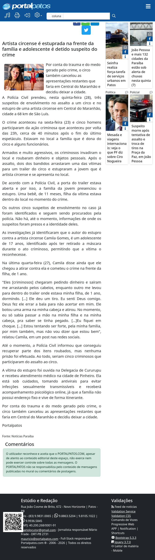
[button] (7, 15)
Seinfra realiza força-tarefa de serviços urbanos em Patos (116, 74)
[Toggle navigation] (148, 6)
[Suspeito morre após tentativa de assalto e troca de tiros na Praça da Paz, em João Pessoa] (141, 110)
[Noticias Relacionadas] (126, 92)
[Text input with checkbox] (86, 16)
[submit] (114, 16)
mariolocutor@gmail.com (38, 530)
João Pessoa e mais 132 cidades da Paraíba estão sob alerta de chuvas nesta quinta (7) (141, 67)
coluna (55, 16)
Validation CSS (121, 516)
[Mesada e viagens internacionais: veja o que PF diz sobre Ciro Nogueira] (117, 114)
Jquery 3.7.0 (123, 542)
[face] (125, 52)
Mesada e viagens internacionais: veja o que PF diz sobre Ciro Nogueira (117, 147)
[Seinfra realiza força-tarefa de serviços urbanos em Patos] (117, 40)
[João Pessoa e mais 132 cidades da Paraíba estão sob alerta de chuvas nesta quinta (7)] (141, 36)
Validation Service (123, 511)
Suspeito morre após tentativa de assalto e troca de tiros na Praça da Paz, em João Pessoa (141, 143)
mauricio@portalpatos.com (39, 539)
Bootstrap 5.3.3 (125, 538)
